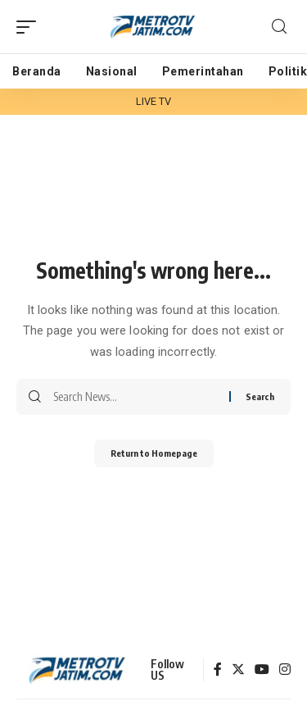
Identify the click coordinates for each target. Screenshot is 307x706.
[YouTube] (262, 670)
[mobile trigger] (30, 27)
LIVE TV (154, 101)
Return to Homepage (154, 453)
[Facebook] (218, 670)
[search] (279, 26)
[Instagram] (285, 670)
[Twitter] (238, 670)
